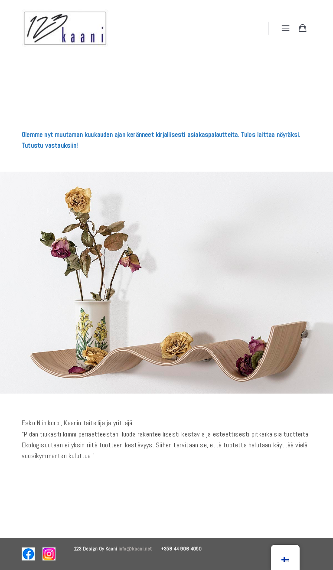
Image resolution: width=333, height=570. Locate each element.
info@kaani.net (139, 548)
